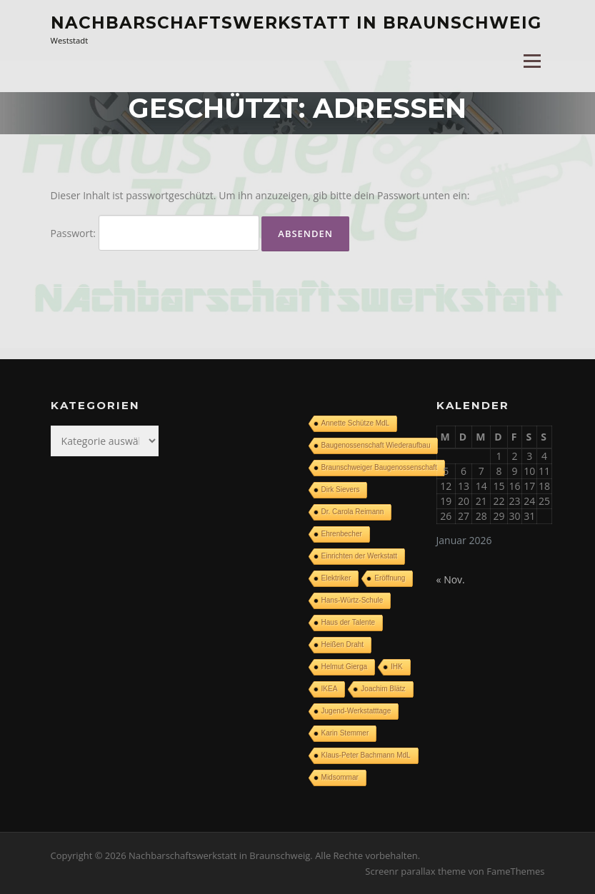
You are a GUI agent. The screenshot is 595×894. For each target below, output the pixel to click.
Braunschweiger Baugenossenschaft (379, 467)
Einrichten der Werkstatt (359, 556)
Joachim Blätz (383, 689)
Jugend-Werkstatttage (356, 711)
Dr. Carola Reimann (352, 512)
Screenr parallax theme (415, 871)
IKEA (329, 689)
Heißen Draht (342, 644)
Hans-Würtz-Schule (352, 600)
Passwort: (155, 233)
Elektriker (336, 578)
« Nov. (450, 579)
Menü (531, 62)
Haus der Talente (348, 622)
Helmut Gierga (344, 666)
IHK (397, 666)
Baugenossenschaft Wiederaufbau (376, 445)
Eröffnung (389, 578)
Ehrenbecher (341, 534)
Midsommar (340, 777)
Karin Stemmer (345, 733)
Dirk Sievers (340, 489)
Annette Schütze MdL (355, 423)
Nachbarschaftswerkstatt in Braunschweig (296, 23)
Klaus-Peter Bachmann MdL (366, 755)
